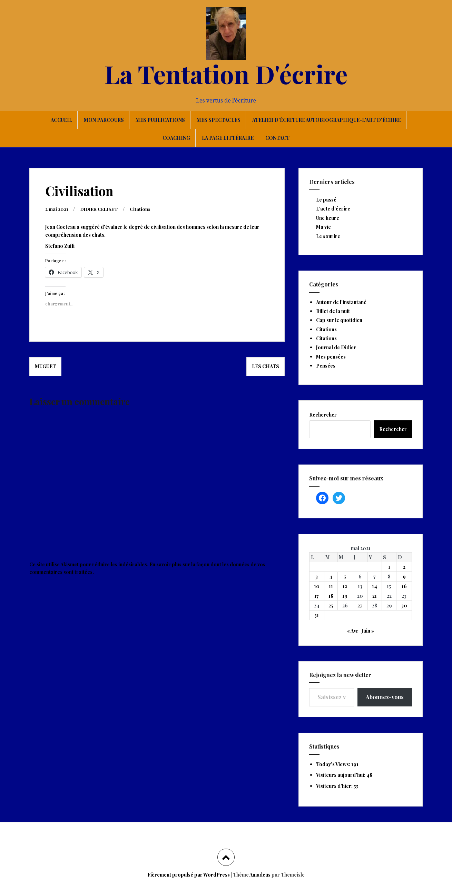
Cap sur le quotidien (339, 320)
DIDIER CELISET (101, 208)
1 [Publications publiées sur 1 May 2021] (389, 567)
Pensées (325, 365)
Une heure (327, 218)
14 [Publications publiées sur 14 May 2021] (374, 586)
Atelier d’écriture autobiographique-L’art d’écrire (326, 120)
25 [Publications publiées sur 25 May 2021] (330, 605)
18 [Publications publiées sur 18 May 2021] (330, 596)
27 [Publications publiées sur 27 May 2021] (359, 605)
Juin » (368, 630)
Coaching (176, 138)
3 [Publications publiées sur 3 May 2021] (316, 576)
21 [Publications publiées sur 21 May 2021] (374, 596)
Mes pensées (331, 356)
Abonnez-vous (385, 697)
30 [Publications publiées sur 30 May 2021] (404, 605)
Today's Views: (333, 764)
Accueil (61, 120)
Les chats (265, 366)
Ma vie (323, 227)
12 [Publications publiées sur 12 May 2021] (345, 586)
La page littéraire (228, 138)
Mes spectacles (218, 120)
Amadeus (260, 874)
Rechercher (323, 414)
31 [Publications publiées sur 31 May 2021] (316, 615)
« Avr (352, 630)
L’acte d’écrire (333, 208)
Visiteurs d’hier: (335, 786)
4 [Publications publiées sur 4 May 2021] (330, 576)
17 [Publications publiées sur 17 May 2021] (316, 596)
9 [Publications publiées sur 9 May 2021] (404, 576)
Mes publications (160, 120)
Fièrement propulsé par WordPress (188, 874)
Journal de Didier (336, 347)
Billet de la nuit (333, 311)
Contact (277, 138)
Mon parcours (104, 120)
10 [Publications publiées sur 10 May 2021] (317, 586)
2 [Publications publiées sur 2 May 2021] (404, 567)
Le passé (326, 199)
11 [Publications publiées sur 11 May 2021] (331, 586)
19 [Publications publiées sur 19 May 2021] (344, 596)
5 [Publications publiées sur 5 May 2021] (345, 576)
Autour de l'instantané (341, 302)
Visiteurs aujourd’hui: (341, 775)
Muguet (45, 366)
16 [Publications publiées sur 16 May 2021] (404, 586)
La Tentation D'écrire (226, 73)
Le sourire (328, 236)
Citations (144, 208)
